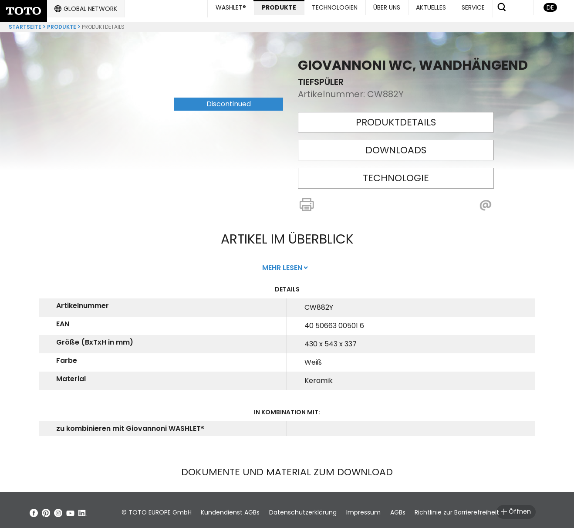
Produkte (61, 23)
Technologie (396, 174)
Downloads (395, 146)
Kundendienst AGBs (236, 508)
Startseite (25, 23)
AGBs (421, 508)
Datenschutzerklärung (314, 508)
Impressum (381, 508)
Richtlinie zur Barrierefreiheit (486, 508)
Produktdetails (396, 118)
